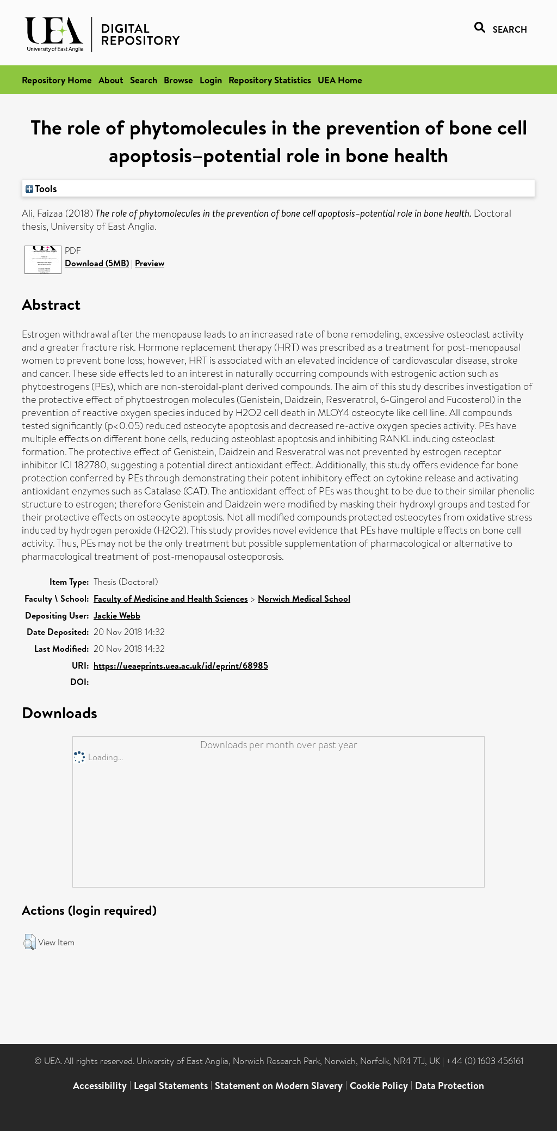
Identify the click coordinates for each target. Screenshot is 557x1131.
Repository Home (57, 80)
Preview (149, 263)
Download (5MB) (97, 263)
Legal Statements (171, 1085)
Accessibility (100, 1085)
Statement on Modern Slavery (279, 1085)
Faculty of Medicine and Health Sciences (171, 598)
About (110, 80)
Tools (41, 188)
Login (211, 80)
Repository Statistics (269, 80)
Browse (178, 80)
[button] (29, 942)
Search (143, 80)
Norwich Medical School (304, 598)
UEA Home (340, 80)
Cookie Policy (379, 1085)
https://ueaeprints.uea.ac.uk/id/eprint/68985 (181, 665)
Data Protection (449, 1085)
